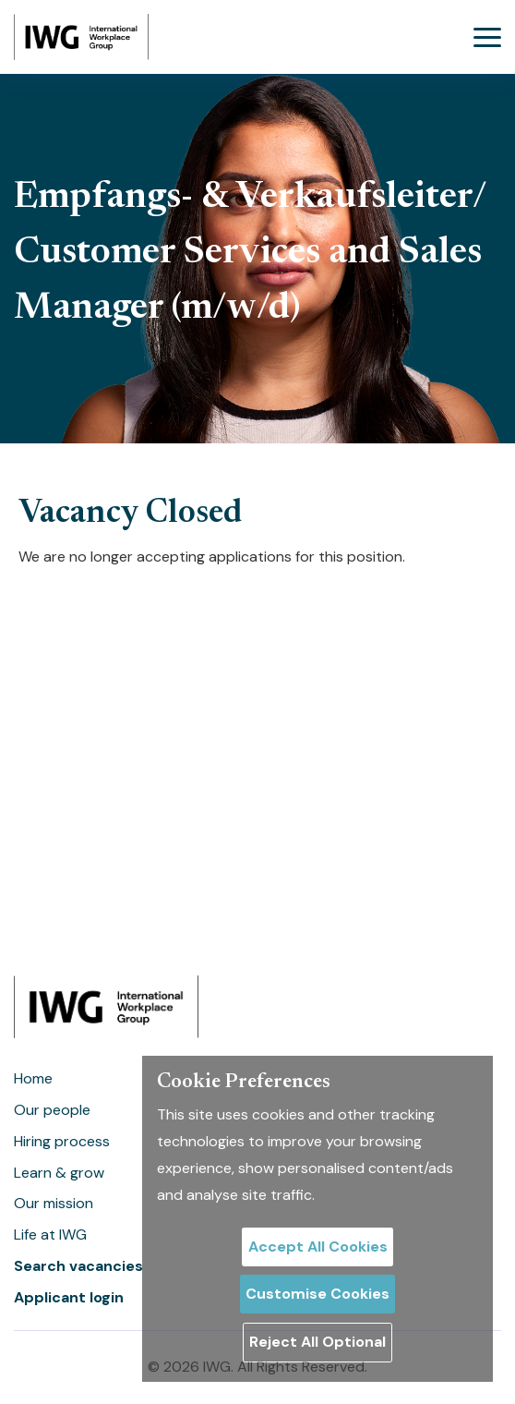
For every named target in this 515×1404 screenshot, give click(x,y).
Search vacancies (78, 1266)
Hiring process (62, 1141)
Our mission (53, 1203)
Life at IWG (50, 1234)
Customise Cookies (317, 1293)
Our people (52, 1110)
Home (33, 1078)
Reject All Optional (317, 1341)
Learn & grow (59, 1172)
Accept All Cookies (318, 1246)
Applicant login (69, 1297)
